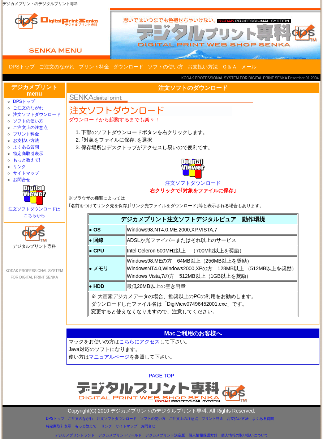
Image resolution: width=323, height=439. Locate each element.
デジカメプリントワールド (120, 435)
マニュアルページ (109, 357)
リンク (19, 166)
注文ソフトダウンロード (37, 114)
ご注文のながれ (56, 67)
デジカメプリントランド (75, 435)
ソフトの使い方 (165, 67)
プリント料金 (94, 67)
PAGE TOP (161, 376)
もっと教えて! (26, 160)
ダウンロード (128, 67)
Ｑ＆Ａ (229, 67)
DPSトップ (22, 67)
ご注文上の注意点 (30, 127)
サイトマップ (26, 173)
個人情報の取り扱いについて (244, 435)
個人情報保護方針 (203, 435)
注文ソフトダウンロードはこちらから (34, 210)
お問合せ (21, 179)
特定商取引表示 (28, 153)
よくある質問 (26, 147)
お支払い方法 (203, 67)
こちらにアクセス (139, 341)
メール (249, 67)
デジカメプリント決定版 (165, 435)
